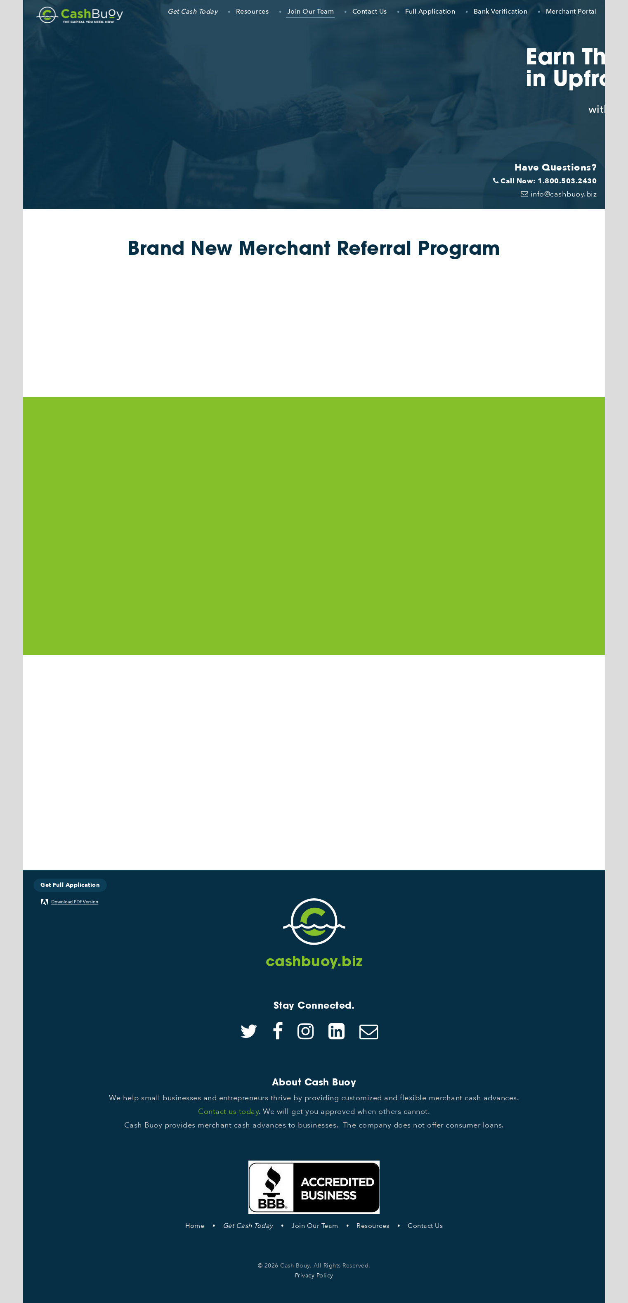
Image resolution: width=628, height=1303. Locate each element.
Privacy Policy (314, 1275)
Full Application (430, 11)
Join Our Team (310, 11)
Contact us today (228, 1111)
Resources (252, 11)
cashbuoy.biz (314, 961)
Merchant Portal (571, 11)
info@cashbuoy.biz (559, 194)
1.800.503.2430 (567, 181)
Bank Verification (501, 11)
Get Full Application (70, 885)
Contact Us (369, 11)
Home (194, 1225)
